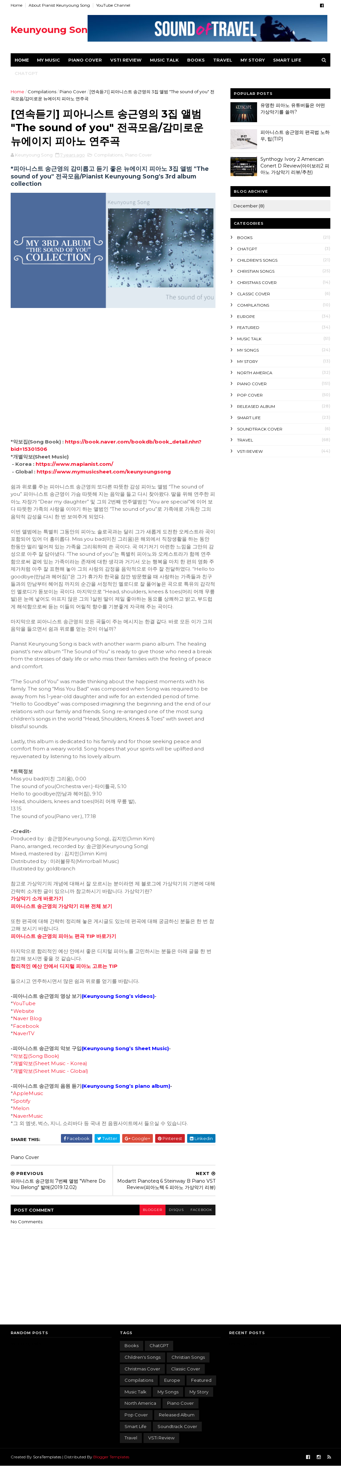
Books (196, 60)
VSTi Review (126, 60)
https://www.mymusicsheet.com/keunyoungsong (104, 471)
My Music (48, 60)
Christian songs (255, 271)
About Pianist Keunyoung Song (59, 5)
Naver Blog (27, 1018)
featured (248, 327)
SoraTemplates (47, 1456)
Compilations (42, 91)
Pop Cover (250, 395)
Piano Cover (85, 60)
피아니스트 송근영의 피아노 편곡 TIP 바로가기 (63, 936)
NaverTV (23, 1033)
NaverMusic (28, 1116)
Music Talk (164, 60)
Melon (21, 1108)
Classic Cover (253, 293)
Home (16, 5)
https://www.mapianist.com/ (74, 464)
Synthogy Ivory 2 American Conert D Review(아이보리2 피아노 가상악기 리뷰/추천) (294, 165)
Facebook (26, 1026)
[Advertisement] (280, 505)
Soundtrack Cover (259, 429)
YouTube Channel (113, 5)
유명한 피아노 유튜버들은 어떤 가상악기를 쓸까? (292, 108)
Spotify (21, 1101)
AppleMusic (28, 1093)
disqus (176, 1210)
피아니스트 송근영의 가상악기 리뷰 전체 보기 (61, 906)
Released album (256, 406)
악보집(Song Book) (36, 1056)
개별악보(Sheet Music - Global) (50, 1071)
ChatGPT (26, 73)
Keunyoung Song (52, 29)
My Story (247, 361)
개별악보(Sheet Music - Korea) (50, 1063)
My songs (248, 350)
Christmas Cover (257, 282)
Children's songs (257, 260)
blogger (152, 1210)
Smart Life (287, 60)
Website (23, 1011)
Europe (246, 316)
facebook (201, 1210)
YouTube (24, 1003)
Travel (222, 60)
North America (254, 372)
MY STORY (252, 60)
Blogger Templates (111, 1456)
